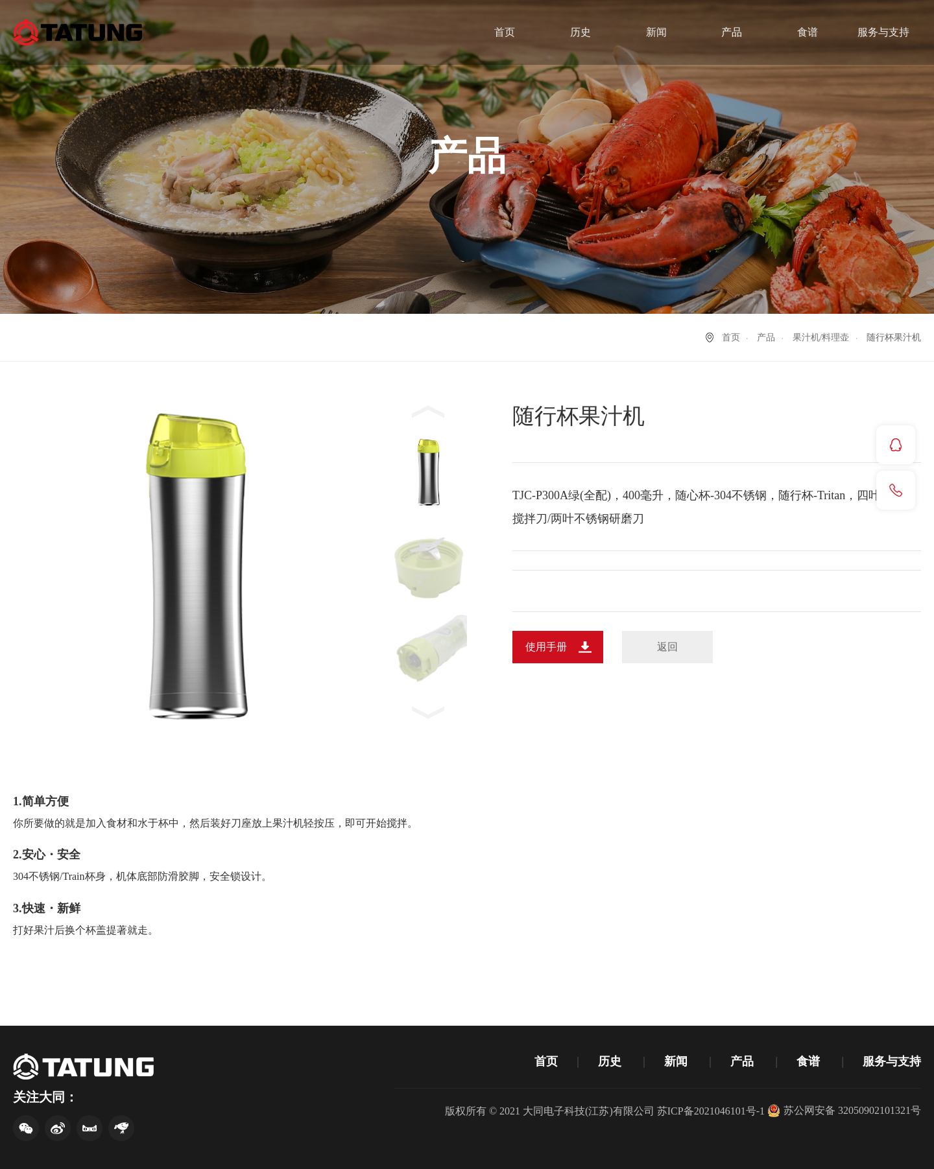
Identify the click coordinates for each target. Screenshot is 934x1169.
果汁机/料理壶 (821, 337)
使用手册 (546, 646)
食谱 (807, 32)
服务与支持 (883, 32)
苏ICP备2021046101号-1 (711, 1110)
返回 (667, 646)
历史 (580, 32)
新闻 (656, 32)
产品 (731, 32)
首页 (504, 32)
